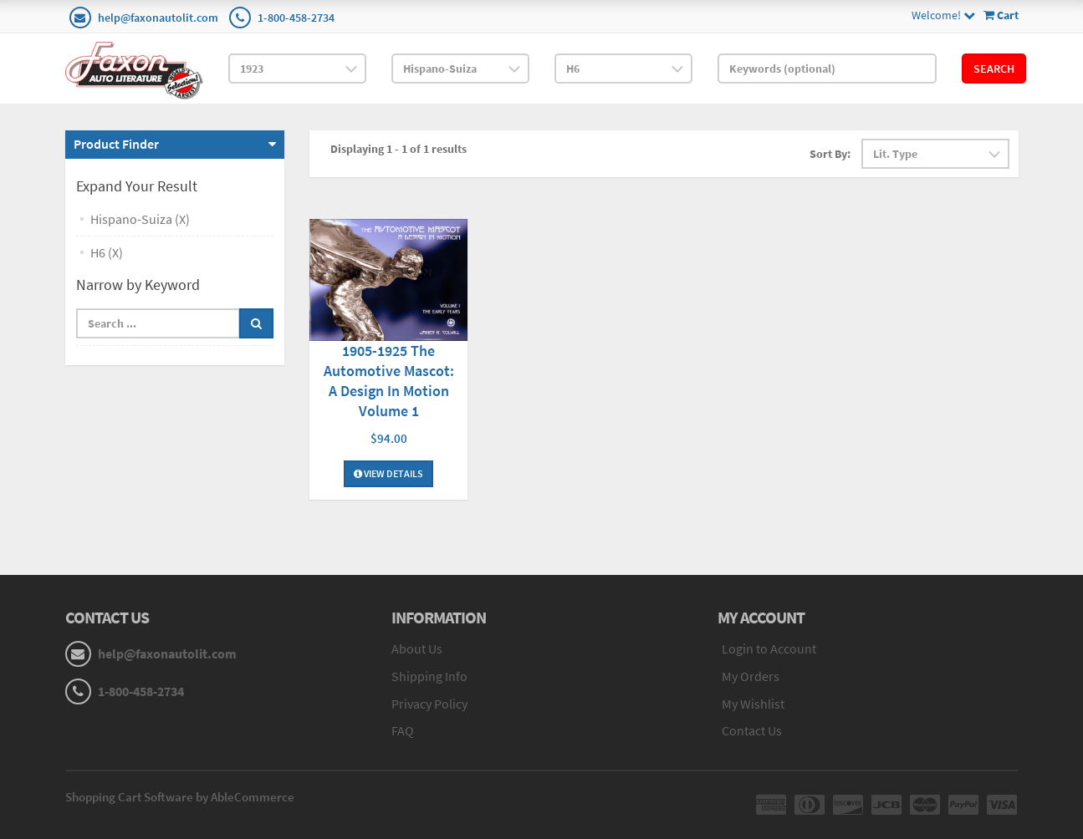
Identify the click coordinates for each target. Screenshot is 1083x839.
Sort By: (830, 153)
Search (993, 68)
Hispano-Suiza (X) (140, 219)
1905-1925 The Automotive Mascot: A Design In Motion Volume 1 (389, 380)
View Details (388, 473)
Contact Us (752, 730)
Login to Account (769, 648)
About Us (416, 648)
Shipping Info (429, 676)
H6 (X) (106, 252)
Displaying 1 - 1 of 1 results (398, 148)
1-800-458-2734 (296, 17)
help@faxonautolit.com (158, 17)
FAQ (402, 730)
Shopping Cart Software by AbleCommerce (179, 797)
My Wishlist (753, 703)
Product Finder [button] (116, 143)
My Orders (750, 676)
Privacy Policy (429, 703)
